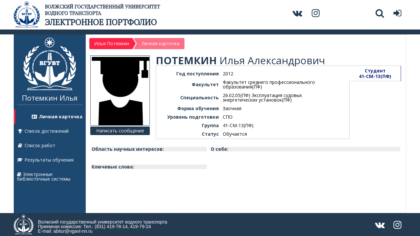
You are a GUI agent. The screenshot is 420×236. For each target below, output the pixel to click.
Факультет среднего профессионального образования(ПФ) (269, 84)
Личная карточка (56, 116)
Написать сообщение (120, 131)
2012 (228, 73)
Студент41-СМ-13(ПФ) (375, 73)
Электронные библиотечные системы (43, 176)
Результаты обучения (45, 160)
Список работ (36, 145)
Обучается (235, 134)
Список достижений (43, 131)
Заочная (232, 108)
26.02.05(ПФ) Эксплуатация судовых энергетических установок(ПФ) (262, 97)
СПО (228, 117)
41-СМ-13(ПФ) (238, 125)
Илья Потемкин (111, 43)
